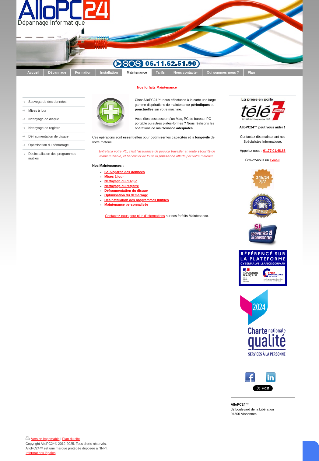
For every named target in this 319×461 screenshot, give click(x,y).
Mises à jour (114, 176)
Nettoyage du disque (120, 181)
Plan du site (71, 439)
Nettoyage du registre (121, 186)
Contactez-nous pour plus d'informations (135, 216)
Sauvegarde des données (124, 172)
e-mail (275, 160)
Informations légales (40, 453)
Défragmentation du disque (126, 190)
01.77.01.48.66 (274, 150)
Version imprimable (43, 439)
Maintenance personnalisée (126, 204)
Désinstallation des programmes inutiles (136, 200)
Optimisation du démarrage (126, 195)
